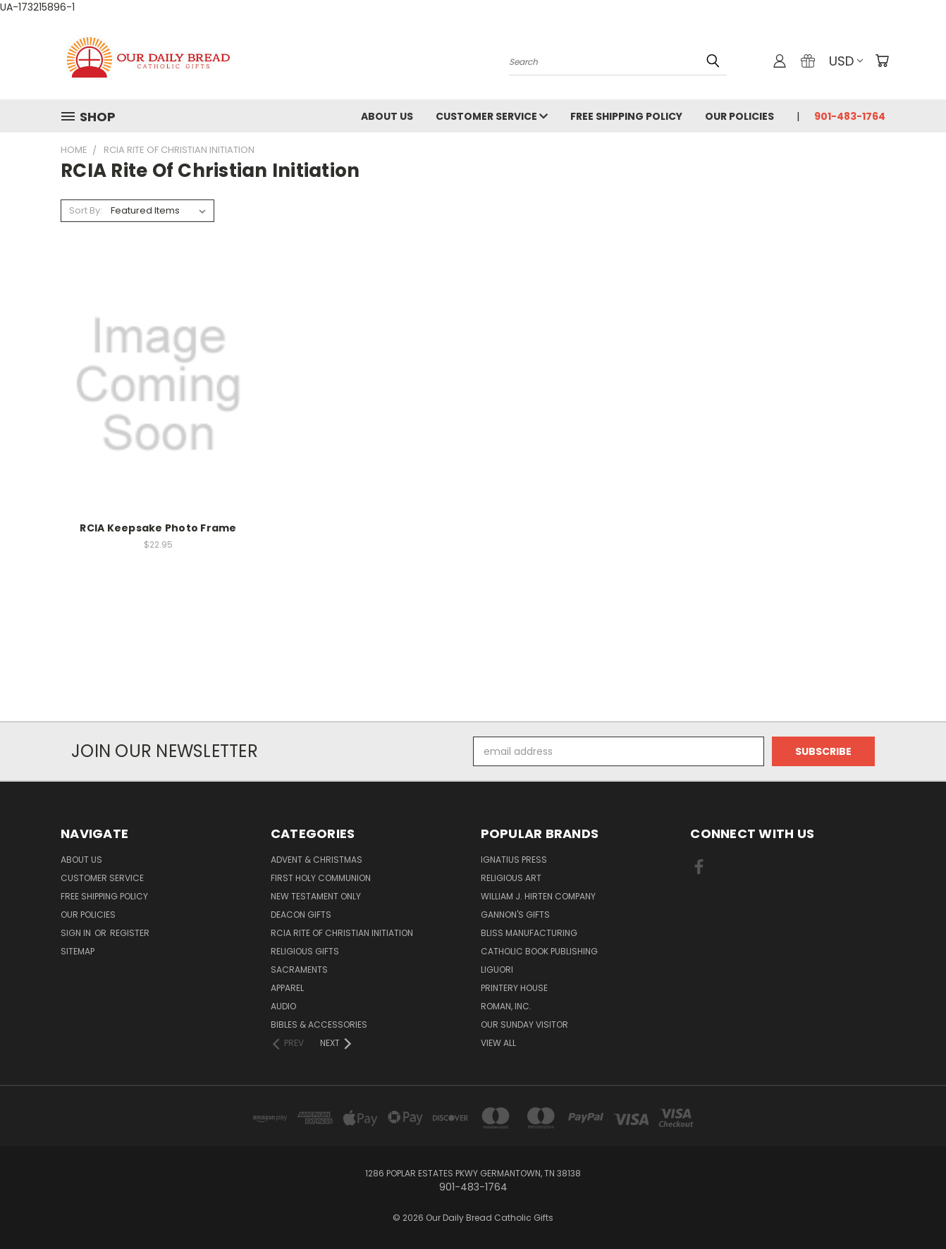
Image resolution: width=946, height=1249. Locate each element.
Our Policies (739, 116)
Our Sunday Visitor (524, 1024)
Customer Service (492, 116)
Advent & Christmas (316, 860)
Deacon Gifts (301, 915)
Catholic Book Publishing (539, 951)
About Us (387, 116)
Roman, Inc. (506, 1006)
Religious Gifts (305, 951)
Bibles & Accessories (319, 1024)
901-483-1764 (849, 116)
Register (129, 933)
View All (498, 1043)
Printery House (514, 988)
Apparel (287, 988)
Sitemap (77, 951)
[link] (473, 695)
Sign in (77, 933)
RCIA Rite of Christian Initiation (342, 933)
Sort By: (85, 210)
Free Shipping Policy (626, 116)
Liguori (497, 970)
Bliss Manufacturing (529, 933)
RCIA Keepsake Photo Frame (158, 528)
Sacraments (299, 970)
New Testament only (316, 896)
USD (846, 61)
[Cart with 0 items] (882, 61)
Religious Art (511, 878)
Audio (283, 1006)
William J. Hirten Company (538, 896)
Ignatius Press (514, 860)
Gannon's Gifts (515, 915)
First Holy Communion (321, 878)
